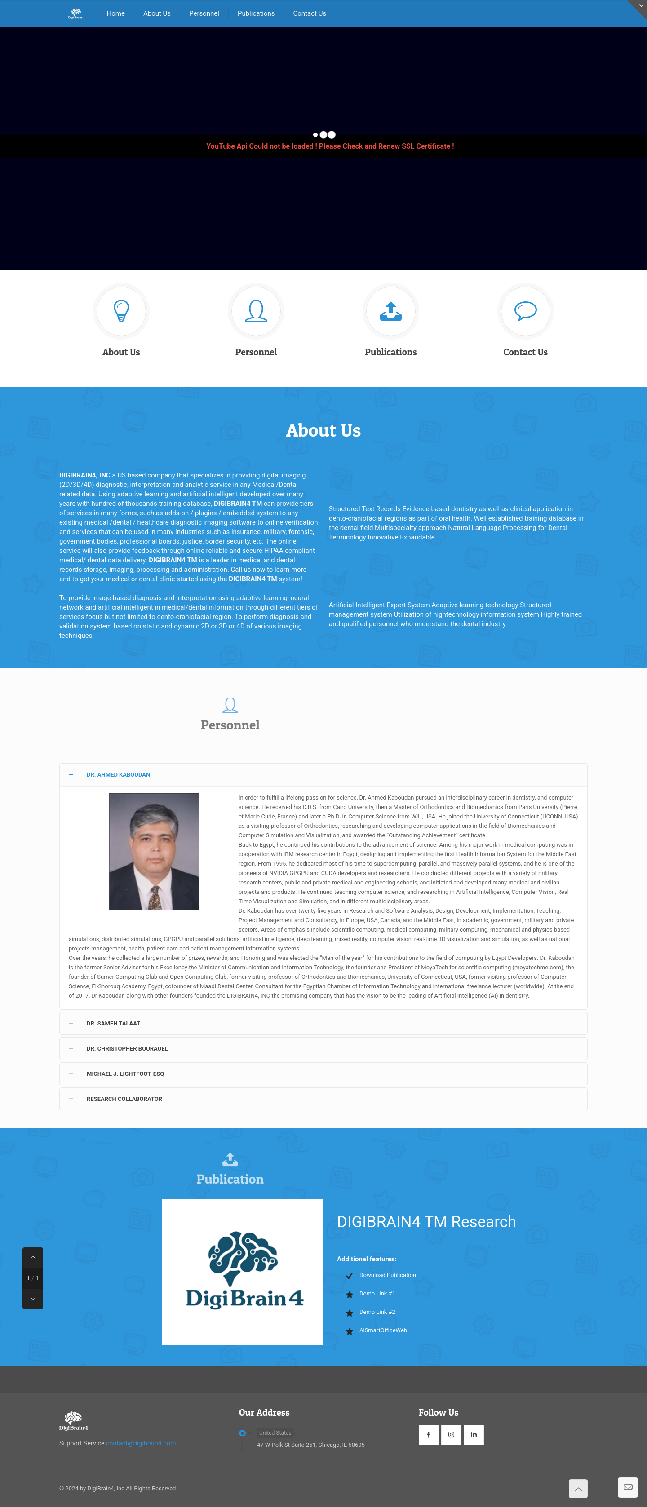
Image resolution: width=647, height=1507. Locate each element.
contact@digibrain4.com (141, 1443)
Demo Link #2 (377, 1311)
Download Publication (387, 1275)
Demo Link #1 (377, 1293)
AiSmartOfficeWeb (383, 1330)
